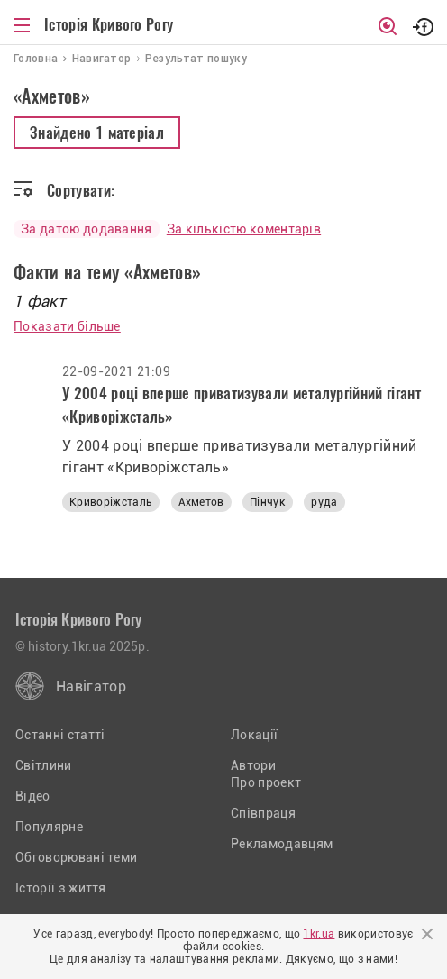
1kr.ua (318, 934)
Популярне (49, 826)
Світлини (43, 765)
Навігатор (91, 686)
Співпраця (263, 813)
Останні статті (60, 734)
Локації (254, 734)
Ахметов (201, 502)
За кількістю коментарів (244, 229)
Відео (32, 796)
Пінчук (268, 502)
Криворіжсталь (110, 502)
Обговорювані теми (76, 857)
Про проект (266, 782)
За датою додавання (86, 229)
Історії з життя (60, 888)
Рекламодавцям (282, 844)
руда (324, 502)
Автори (253, 765)
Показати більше (67, 326)
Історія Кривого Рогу (108, 24)
